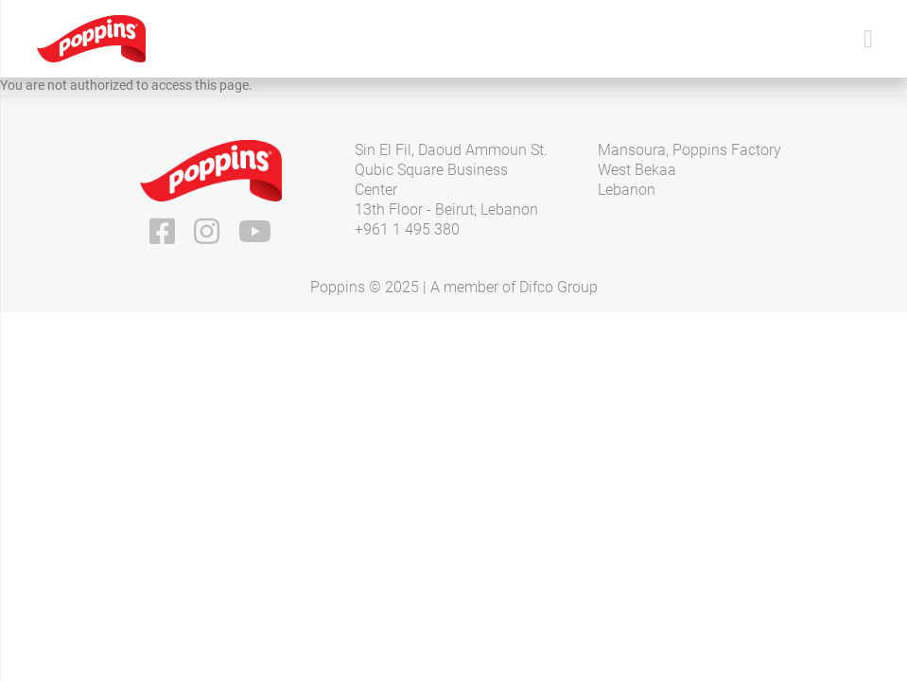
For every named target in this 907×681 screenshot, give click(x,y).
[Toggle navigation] (868, 39)
